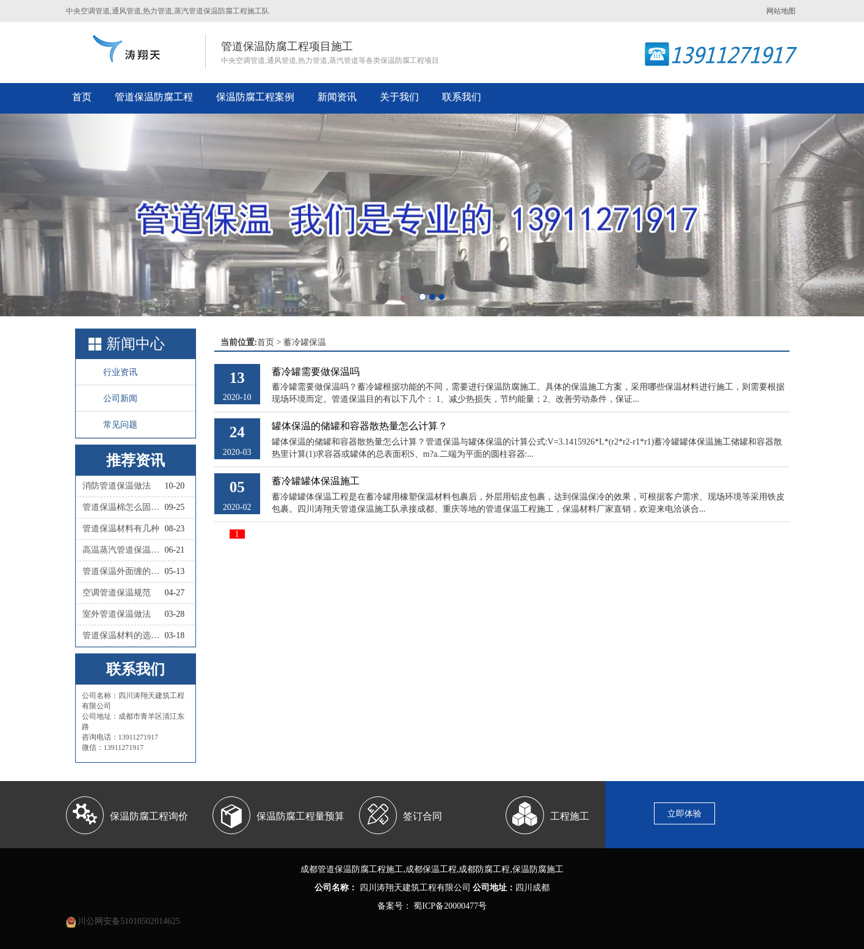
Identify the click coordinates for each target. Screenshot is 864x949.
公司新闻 (120, 398)
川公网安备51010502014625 (129, 921)
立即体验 (684, 813)
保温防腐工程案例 (255, 97)
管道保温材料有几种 (120, 528)
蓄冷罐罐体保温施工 (316, 481)
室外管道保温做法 (116, 614)
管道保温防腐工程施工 (360, 869)
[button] (64, 215)
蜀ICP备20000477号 (449, 906)
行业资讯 (120, 372)
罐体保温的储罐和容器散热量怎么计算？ (360, 426)
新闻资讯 (337, 97)
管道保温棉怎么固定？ (123, 507)
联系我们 (461, 97)
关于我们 (399, 97)
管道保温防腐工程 (154, 97)
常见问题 (120, 424)
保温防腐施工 (538, 869)
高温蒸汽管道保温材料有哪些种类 (123, 549)
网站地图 (781, 11)
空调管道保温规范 (116, 592)
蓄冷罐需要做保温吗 (316, 371)
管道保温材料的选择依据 (123, 635)
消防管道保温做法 (116, 485)
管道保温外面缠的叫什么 (123, 571)
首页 (82, 97)
